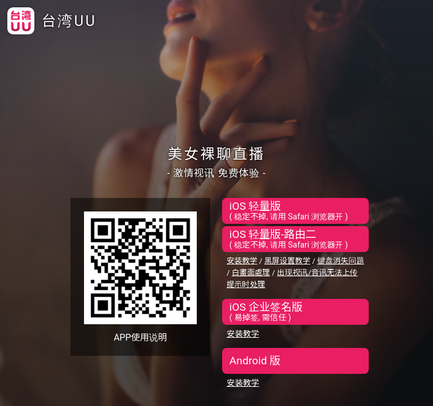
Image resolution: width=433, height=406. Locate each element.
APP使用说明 (140, 337)
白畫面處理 (251, 272)
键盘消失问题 (340, 260)
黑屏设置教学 (287, 260)
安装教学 (242, 260)
